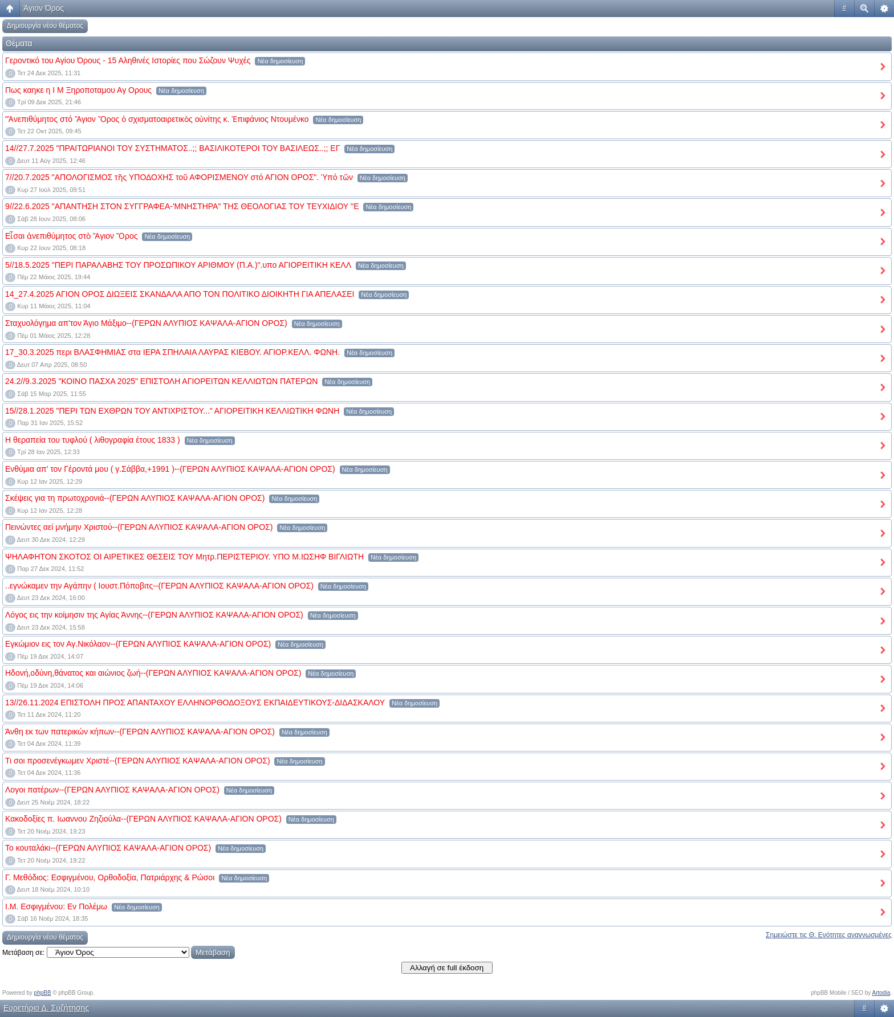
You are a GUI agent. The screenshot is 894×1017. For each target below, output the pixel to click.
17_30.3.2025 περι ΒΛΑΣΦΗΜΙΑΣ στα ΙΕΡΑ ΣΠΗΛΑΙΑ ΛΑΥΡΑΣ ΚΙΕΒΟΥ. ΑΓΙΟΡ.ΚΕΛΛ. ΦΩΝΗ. (172, 352)
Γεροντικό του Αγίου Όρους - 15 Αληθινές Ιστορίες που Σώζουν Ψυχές (128, 60)
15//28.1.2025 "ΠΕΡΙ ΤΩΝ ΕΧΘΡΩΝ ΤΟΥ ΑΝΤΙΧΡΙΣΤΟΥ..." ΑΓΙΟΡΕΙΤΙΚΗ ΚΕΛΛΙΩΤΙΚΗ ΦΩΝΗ (172, 410)
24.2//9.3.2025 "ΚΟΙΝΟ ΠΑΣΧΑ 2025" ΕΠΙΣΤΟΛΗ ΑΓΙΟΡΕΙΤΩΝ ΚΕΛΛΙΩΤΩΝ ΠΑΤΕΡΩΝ (161, 381)
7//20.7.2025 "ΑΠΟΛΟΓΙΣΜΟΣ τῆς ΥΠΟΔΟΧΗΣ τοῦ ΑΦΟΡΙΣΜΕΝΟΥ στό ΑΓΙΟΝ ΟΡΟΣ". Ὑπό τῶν (179, 177)
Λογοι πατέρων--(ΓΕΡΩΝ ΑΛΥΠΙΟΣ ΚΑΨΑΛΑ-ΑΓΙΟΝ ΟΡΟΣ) (112, 789)
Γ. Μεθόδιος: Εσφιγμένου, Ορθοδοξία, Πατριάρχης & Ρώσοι (109, 877)
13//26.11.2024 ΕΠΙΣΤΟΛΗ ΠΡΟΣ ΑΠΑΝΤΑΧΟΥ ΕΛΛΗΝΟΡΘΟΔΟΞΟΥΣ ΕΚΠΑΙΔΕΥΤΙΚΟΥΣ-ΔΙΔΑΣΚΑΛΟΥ (195, 702)
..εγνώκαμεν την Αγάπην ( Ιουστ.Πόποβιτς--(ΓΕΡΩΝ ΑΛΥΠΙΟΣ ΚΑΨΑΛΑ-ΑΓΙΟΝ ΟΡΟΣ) (159, 585)
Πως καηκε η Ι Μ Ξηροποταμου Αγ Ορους (78, 90)
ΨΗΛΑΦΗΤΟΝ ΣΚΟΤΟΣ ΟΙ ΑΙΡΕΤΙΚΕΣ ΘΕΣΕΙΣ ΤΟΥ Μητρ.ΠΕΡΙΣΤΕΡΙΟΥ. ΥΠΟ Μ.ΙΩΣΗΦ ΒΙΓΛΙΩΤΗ (184, 556)
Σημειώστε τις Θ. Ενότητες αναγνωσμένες (829, 935)
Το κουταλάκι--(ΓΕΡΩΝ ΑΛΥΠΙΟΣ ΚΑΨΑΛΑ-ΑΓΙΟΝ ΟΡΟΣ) (108, 847)
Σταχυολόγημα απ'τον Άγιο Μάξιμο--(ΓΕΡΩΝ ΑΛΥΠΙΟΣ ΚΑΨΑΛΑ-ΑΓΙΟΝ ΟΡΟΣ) (146, 323)
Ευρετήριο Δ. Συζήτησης (46, 1007)
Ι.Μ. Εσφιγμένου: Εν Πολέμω (56, 906)
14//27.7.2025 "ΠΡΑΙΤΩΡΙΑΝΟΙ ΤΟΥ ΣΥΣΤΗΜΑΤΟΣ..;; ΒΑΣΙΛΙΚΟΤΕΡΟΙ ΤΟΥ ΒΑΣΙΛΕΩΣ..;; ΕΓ (172, 148)
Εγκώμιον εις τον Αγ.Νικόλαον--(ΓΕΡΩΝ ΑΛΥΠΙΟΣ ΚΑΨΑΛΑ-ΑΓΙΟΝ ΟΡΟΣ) (138, 643)
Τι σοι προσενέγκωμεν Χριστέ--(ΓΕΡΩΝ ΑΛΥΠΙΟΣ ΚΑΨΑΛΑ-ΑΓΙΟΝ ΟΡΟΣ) (137, 760)
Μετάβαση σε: (23, 953)
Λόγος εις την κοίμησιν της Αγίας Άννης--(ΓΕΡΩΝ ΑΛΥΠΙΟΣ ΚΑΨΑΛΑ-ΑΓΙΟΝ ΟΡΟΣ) (154, 614)
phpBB (42, 993)
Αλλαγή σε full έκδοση (446, 967)
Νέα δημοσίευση (280, 61)
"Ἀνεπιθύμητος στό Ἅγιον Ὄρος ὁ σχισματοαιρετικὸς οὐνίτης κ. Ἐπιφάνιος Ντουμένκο (157, 119)
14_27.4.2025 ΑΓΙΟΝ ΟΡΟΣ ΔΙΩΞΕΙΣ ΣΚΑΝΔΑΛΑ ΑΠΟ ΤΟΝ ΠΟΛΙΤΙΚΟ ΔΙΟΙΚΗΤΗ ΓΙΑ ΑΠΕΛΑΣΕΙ (179, 294)
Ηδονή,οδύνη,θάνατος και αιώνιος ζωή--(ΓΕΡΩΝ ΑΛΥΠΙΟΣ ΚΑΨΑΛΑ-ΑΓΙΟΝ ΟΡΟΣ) (153, 672)
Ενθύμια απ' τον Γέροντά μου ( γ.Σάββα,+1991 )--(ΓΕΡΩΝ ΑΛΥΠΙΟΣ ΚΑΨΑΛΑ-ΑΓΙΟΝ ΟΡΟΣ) (170, 468)
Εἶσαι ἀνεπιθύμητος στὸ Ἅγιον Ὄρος (71, 235)
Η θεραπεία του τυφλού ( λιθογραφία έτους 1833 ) (92, 439)
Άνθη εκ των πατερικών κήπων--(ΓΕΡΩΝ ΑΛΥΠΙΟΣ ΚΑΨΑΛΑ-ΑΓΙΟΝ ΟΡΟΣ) (140, 731)
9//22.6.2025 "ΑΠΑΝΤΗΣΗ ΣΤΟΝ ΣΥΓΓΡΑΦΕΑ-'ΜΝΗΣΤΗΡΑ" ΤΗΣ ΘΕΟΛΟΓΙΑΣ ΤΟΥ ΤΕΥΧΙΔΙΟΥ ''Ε (182, 206)
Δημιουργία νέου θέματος (45, 26)
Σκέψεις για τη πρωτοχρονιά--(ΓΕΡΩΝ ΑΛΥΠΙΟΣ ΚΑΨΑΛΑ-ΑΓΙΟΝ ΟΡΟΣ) (135, 498)
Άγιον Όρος (43, 8)
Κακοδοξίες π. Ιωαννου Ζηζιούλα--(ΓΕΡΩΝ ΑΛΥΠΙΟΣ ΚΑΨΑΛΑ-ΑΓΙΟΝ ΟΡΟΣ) (143, 818)
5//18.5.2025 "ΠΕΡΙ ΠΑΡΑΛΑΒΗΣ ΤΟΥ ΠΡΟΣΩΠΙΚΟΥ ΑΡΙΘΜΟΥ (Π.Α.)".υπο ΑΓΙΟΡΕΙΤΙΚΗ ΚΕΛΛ (178, 264)
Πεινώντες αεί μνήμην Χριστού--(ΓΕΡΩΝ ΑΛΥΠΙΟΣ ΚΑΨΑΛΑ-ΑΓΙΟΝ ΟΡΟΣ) (139, 527)
